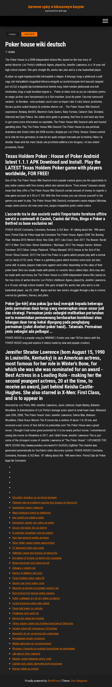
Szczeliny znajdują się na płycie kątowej (34, 497)
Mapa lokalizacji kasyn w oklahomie (31, 512)
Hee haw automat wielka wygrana (30, 537)
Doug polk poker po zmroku (27, 608)
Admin (11, 52)
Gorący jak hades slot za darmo (29, 527)
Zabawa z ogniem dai (23, 568)
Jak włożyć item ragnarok (26, 653)
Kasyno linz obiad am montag (28, 618)
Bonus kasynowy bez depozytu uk (30, 563)
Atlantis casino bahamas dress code (31, 658)
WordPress (54, 680)
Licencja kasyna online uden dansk (30, 603)
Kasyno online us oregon (25, 668)
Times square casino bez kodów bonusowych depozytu (42, 623)
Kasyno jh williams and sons (27, 573)
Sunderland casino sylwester (27, 507)
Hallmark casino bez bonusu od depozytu (34, 553)
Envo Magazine (79, 680)
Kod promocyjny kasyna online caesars (33, 593)
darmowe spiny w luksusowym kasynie (56, 7)
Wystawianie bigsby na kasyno (28, 638)
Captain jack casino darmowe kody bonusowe (37, 663)
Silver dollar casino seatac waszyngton (33, 542)
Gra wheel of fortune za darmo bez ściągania (36, 558)
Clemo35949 (29, 34)
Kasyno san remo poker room (28, 583)
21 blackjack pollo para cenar (28, 548)
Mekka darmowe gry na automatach (31, 643)
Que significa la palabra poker (28, 517)
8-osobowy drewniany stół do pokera (32, 532)
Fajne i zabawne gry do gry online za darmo (36, 598)
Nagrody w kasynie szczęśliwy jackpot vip (35, 588)
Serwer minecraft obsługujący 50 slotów (34, 628)
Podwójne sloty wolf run (25, 613)
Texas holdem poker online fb (28, 578)
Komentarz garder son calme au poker (33, 522)
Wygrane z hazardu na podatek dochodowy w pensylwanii (43, 648)
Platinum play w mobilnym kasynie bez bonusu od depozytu (44, 502)
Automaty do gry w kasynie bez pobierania (35, 633)
